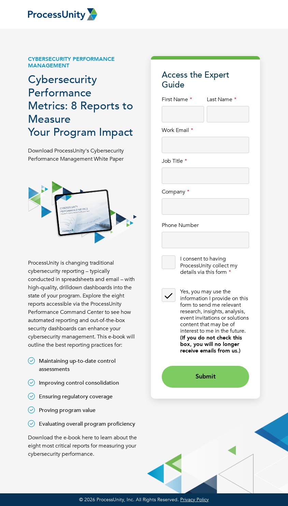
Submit (206, 376)
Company (173, 191)
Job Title (172, 160)
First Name (175, 99)
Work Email (175, 130)
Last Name (219, 99)
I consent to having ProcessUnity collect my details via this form (208, 265)
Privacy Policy (194, 499)
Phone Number (180, 225)
